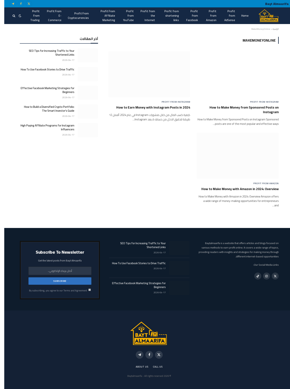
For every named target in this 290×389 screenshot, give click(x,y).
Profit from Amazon (207, 16)
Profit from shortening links (167, 16)
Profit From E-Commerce (50, 16)
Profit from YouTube (124, 16)
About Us (137, 366)
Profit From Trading (31, 16)
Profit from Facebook (188, 16)
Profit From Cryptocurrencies (74, 16)
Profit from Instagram (260, 102)
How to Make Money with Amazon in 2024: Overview (235, 189)
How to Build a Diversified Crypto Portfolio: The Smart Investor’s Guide (45, 109)
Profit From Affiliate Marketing (103, 16)
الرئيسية (271, 29)
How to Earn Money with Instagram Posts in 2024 (149, 107)
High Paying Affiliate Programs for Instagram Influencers (43, 127)
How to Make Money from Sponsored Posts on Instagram (239, 109)
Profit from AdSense (225, 16)
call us (153, 366)
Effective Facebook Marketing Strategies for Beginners (43, 90)
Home (240, 15)
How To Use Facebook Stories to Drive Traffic (43, 69)
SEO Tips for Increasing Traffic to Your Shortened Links (47, 53)
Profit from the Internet (143, 16)
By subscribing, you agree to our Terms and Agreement (56, 290)
